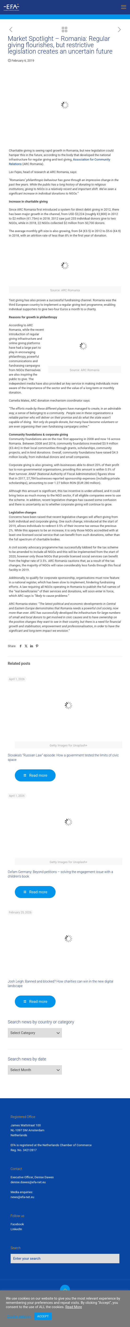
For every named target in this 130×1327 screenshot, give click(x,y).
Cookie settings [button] (19, 1316)
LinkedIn (16, 1229)
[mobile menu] (124, 7)
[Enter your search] (65, 1258)
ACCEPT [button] (43, 1316)
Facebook (17, 1224)
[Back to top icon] (65, 1290)
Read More (73, 1307)
